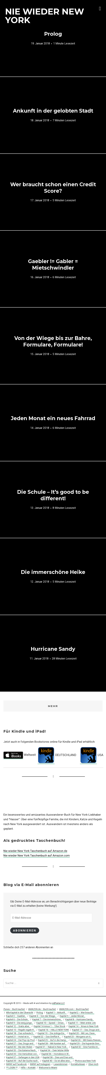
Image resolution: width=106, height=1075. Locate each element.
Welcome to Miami (48, 1068)
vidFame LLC (58, 1003)
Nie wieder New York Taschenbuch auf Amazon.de (35, 851)
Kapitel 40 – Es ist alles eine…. (57, 1061)
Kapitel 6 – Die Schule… (17, 1020)
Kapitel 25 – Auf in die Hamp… (53, 1040)
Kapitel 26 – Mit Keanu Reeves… (86, 1040)
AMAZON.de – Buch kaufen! (42, 1009)
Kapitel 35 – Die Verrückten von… (22, 1054)
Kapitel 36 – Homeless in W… (56, 1054)
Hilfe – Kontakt (28, 1068)
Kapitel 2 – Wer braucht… (82, 1013)
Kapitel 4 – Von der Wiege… (42, 1016)
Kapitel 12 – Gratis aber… (18, 1026)
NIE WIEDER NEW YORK (44, 15)
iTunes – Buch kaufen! (14, 1009)
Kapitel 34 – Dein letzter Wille (54, 1051)
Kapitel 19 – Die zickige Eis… (52, 1033)
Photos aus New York (85, 1061)
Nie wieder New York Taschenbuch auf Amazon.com (36, 855)
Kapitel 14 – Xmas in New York (84, 1026)
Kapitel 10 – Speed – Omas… (50, 1023)
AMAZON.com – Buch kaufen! (74, 1009)
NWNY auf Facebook (16, 1064)
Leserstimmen (61, 1064)
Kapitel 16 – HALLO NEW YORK (53, 1030)
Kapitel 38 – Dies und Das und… (58, 1057)
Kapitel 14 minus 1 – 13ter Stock (49, 1026)
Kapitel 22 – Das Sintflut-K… (47, 1037)
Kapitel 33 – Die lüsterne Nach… (21, 1051)
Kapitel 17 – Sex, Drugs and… (86, 1030)
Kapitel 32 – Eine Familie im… (85, 1047)
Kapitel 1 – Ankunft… (56, 1013)
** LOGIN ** (12, 1068)
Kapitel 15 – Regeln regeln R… (20, 1030)
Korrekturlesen (78, 1064)
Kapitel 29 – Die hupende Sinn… (85, 1044)
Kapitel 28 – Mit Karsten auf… (52, 1044)
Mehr (53, 706)
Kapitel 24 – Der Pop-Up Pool (20, 1040)
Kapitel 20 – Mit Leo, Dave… (82, 1033)
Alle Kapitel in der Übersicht (19, 1013)
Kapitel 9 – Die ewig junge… (19, 1023)
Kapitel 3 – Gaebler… (16, 1016)
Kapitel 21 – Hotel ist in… (18, 1037)
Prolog (39, 1013)
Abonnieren (25, 931)
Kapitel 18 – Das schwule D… (20, 1033)
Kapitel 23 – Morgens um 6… (78, 1037)
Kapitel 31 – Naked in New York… (52, 1047)
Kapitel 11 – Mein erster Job (82, 1023)
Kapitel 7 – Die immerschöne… (47, 1020)
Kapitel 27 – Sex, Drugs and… (20, 1044)
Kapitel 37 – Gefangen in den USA (22, 1057)
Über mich (93, 1064)
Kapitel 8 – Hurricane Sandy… (79, 1020)
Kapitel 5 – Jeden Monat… (72, 1016)
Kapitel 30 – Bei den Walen (19, 1047)
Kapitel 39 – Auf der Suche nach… (22, 1061)
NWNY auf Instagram (40, 1064)
